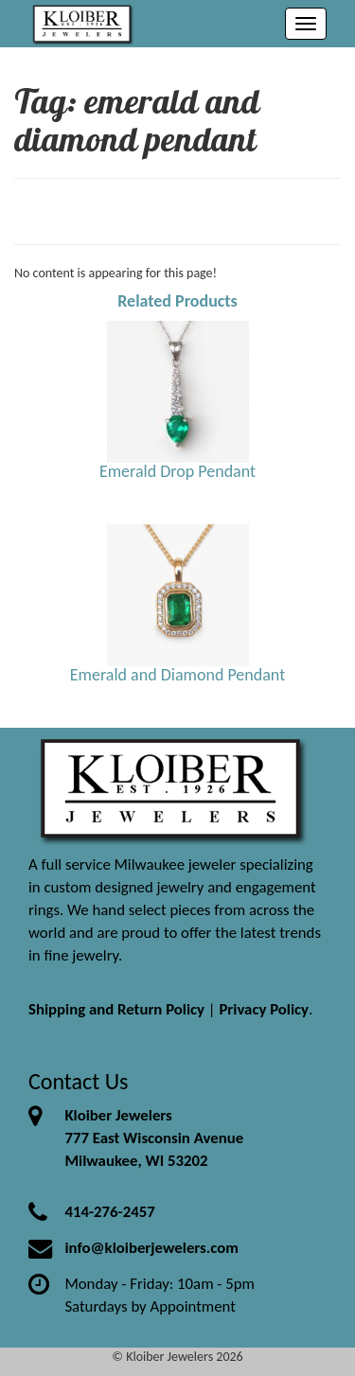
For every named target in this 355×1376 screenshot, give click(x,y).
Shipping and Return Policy (116, 1009)
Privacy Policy (264, 1009)
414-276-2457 (109, 1212)
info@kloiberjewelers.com (151, 1248)
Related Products (177, 301)
